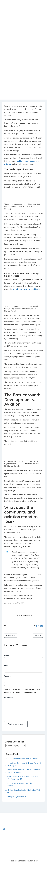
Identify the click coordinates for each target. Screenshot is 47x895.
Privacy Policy (32, 861)
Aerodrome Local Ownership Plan (27, 289)
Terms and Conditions (18, 861)
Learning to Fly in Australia (15, 797)
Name (6, 655)
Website (7, 676)
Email (6, 665)
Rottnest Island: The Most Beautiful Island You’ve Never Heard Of (21, 777)
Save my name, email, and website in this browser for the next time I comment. (22, 691)
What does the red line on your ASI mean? (21, 758)
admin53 (27, 615)
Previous (10, 636)
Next (38, 636)
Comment (8, 697)
